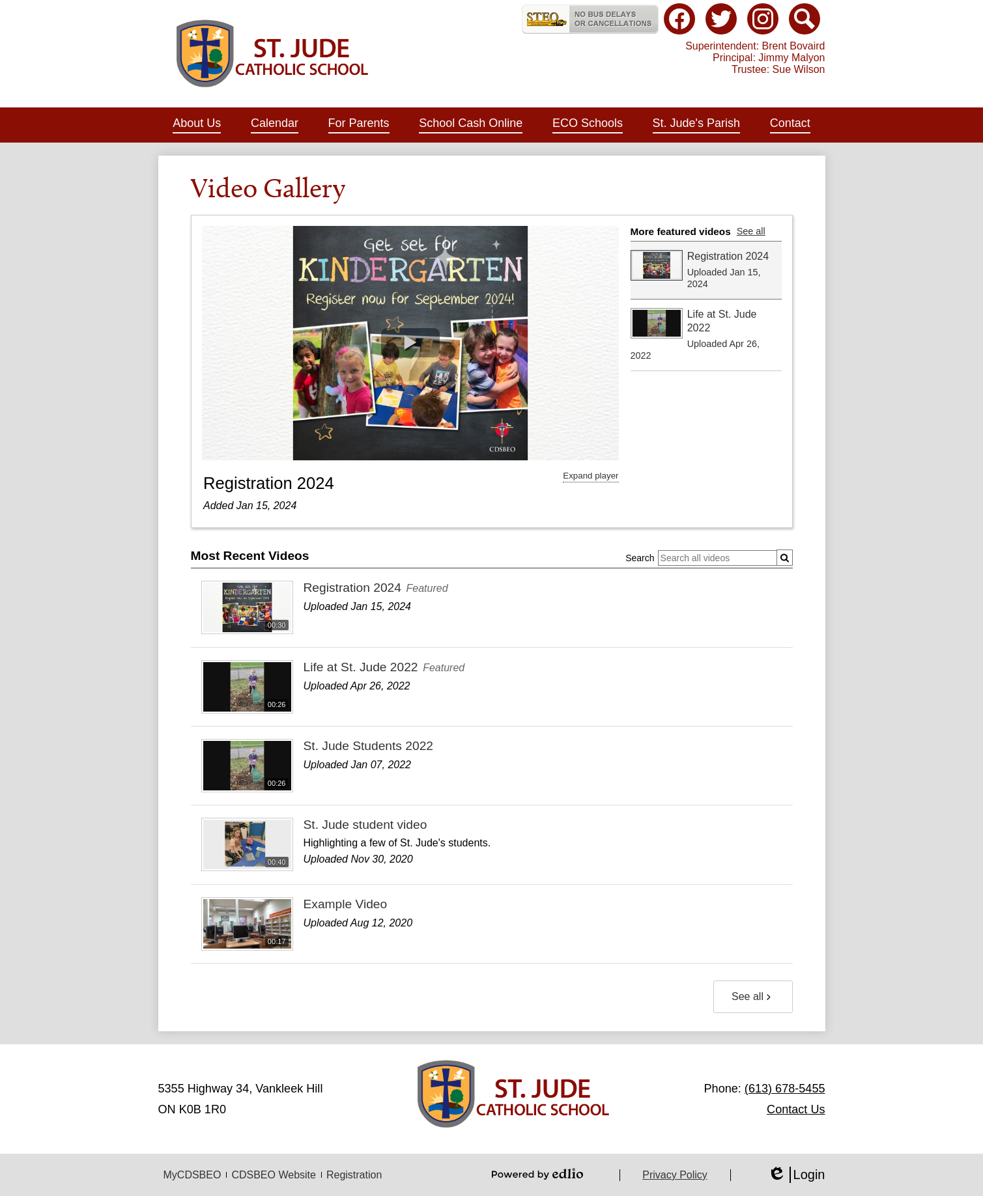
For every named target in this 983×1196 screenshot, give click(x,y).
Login (796, 1175)
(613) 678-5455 (785, 1088)
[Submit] (784, 557)
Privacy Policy (674, 1174)
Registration (354, 1174)
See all (751, 231)
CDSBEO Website (273, 1174)
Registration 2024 (268, 483)
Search (639, 558)
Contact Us (796, 1109)
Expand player (590, 475)
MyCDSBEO (192, 1174)
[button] (196, 125)
